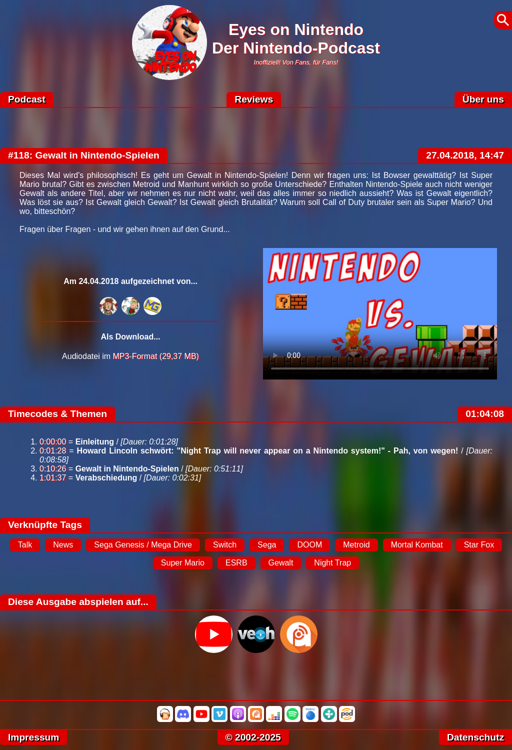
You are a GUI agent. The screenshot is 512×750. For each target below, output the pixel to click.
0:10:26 (53, 468)
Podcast (27, 99)
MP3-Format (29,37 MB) (155, 356)
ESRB (237, 562)
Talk (25, 544)
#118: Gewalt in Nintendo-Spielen (84, 155)
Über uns (483, 99)
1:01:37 (53, 478)
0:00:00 (53, 442)
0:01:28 (53, 450)
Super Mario (182, 562)
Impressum (33, 737)
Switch (224, 544)
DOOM (309, 544)
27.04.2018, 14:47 (465, 155)
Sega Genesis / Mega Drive (143, 544)
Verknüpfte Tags (45, 525)
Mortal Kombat (417, 544)
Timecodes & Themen (57, 413)
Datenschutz (475, 737)
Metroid (356, 544)
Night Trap (332, 562)
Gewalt (281, 562)
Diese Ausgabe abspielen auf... (78, 601)
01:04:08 (485, 413)
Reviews (253, 99)
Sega (267, 544)
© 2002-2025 (253, 737)
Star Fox (479, 544)
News (63, 544)
